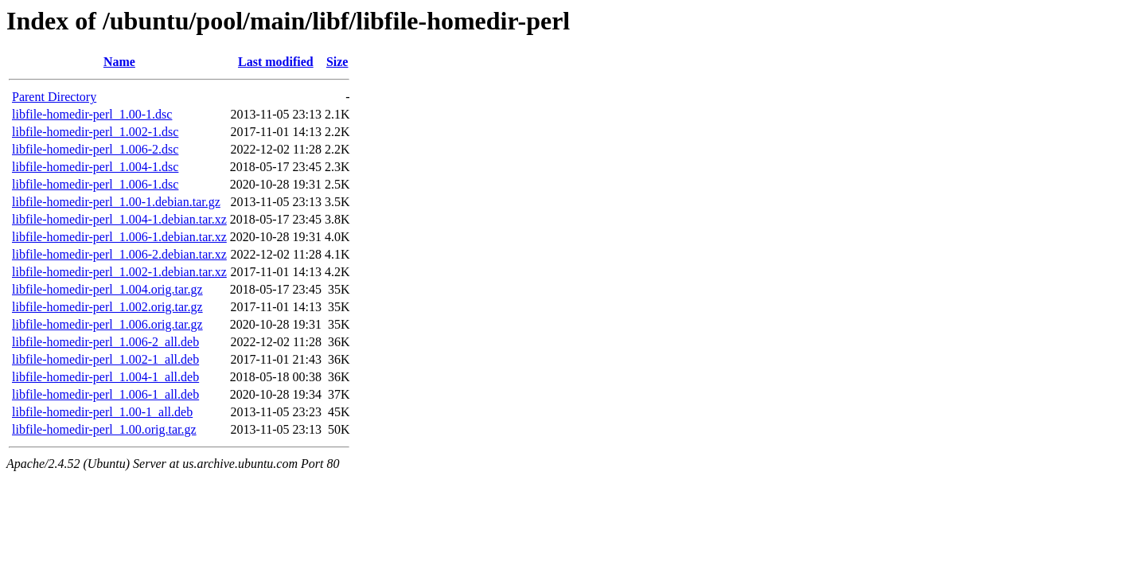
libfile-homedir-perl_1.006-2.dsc (95, 149)
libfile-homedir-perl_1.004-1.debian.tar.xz (119, 219)
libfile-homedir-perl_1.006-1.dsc (95, 184)
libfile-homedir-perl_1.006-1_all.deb (105, 394)
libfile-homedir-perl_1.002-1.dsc (95, 131)
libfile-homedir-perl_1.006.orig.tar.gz (107, 324)
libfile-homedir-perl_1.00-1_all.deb (102, 412)
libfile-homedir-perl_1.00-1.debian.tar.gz (116, 202)
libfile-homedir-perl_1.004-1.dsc (95, 166)
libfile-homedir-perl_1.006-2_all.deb (105, 342)
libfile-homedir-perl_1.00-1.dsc (92, 114)
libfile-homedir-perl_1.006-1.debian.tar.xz (119, 237)
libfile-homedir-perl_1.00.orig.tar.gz (104, 429)
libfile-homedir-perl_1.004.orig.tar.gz (107, 289)
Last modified (276, 61)
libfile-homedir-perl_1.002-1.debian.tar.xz (119, 272)
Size (337, 61)
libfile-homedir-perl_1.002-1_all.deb (105, 359)
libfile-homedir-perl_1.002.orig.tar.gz (107, 307)
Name (119, 61)
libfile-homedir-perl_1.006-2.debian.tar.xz (119, 254)
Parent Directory (54, 96)
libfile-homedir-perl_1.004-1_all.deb (105, 377)
